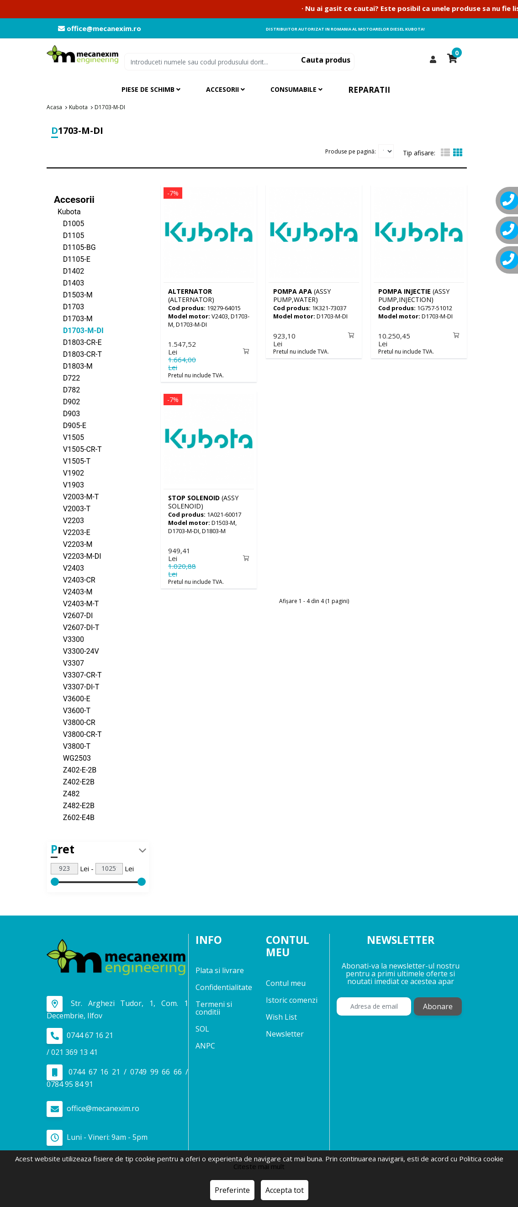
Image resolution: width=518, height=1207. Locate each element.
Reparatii (369, 90)
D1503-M (73, 294)
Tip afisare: (419, 153)
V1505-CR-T (78, 449)
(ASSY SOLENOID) (203, 500)
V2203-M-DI (77, 555)
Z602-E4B (74, 817)
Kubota (67, 211)
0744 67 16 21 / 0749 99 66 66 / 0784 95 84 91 (117, 1076)
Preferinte (232, 1190)
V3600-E (72, 698)
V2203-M (73, 544)
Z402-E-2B (75, 769)
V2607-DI (73, 615)
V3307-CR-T (78, 674)
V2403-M (73, 591)
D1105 (69, 235)
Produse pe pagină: (350, 151)
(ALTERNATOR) (191, 294)
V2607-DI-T (76, 627)
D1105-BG (75, 247)
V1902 (69, 472)
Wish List (281, 1016)
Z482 (66, 793)
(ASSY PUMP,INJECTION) (413, 294)
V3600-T (72, 710)
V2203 (69, 520)
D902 (67, 401)
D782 (67, 389)
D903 (67, 413)
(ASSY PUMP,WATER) (302, 294)
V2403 (69, 567)
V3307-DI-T (76, 686)
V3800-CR (74, 722)
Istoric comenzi (291, 1000)
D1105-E (72, 258)
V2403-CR (74, 579)
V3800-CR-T (78, 734)
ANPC (205, 1046)
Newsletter (285, 1033)
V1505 (69, 437)
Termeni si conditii (214, 1008)
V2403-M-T (76, 603)
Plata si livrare (220, 970)
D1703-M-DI (79, 330)
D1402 (69, 270)
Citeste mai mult (259, 1166)
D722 (67, 377)
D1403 (69, 282)
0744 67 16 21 (80, 1035)
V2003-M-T (76, 496)
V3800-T (72, 745)
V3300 (69, 639)
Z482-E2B (74, 805)
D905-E (70, 425)
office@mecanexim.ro (99, 28)
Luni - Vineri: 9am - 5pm (97, 1137)
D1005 (69, 223)
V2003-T (72, 508)
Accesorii (74, 199)
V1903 (69, 484)
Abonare (438, 1006)
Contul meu (286, 983)
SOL (202, 1029)
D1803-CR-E (78, 342)
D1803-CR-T (78, 353)
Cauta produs (325, 60)
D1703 (69, 306)
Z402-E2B (74, 781)
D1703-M (73, 318)
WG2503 (72, 757)
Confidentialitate (224, 987)
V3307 (69, 662)
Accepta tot (284, 1190)
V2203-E (72, 532)
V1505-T (72, 460)
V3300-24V (76, 650)
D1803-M (73, 365)
